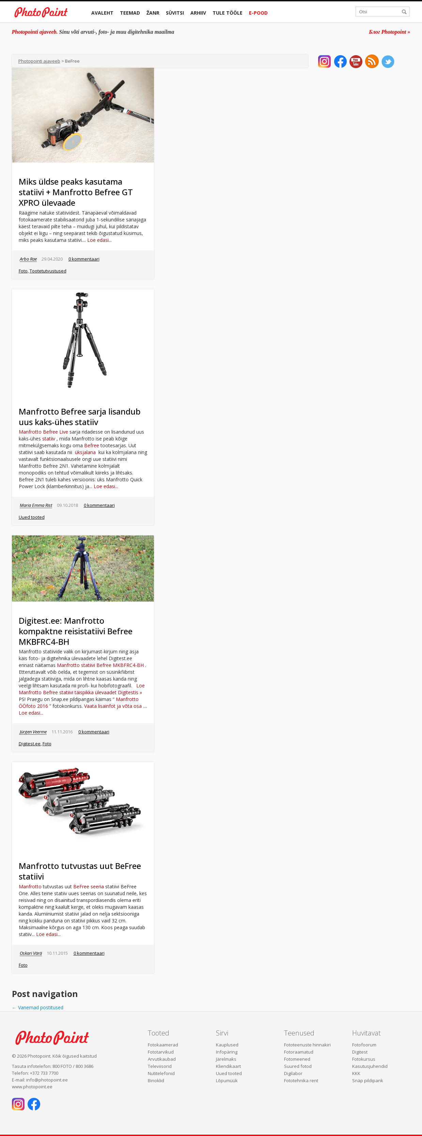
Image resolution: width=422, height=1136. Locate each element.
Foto (23, 271)
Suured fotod (298, 1066)
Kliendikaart (228, 1066)
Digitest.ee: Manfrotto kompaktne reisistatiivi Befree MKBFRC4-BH (75, 631)
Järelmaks (226, 1059)
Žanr (152, 13)
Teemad (130, 13)
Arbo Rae (28, 259)
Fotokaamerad (163, 1045)
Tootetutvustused (48, 271)
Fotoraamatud (298, 1052)
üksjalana (85, 452)
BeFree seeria (88, 886)
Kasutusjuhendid (370, 1066)
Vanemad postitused (37, 1007)
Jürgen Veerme (33, 732)
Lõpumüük (227, 1080)
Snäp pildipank (367, 1080)
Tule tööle (228, 13)
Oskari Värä (31, 953)
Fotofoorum (364, 1045)
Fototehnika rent (301, 1080)
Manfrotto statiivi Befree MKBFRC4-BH (100, 665)
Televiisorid (160, 1066)
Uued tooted (32, 517)
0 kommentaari (83, 259)
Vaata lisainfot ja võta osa (113, 706)
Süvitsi (175, 13)
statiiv (48, 438)
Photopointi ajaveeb (39, 61)
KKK (356, 1073)
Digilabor (293, 1073)
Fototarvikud (161, 1052)
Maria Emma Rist (36, 505)
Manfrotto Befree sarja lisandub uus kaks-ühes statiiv (80, 416)
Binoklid (156, 1080)
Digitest (360, 1052)
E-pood (258, 13)
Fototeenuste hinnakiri (307, 1045)
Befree (91, 445)
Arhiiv (198, 13)
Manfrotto (31, 886)
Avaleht (102, 13)
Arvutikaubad (162, 1059)
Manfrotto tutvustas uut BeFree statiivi (80, 871)
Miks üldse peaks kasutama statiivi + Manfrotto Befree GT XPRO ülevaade (76, 192)
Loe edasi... (99, 240)
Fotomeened (297, 1059)
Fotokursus (363, 1059)
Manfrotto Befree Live (43, 432)
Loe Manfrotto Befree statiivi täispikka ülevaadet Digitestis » (82, 689)
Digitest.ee (30, 744)
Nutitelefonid (161, 1073)
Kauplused (227, 1045)
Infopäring (226, 1052)
